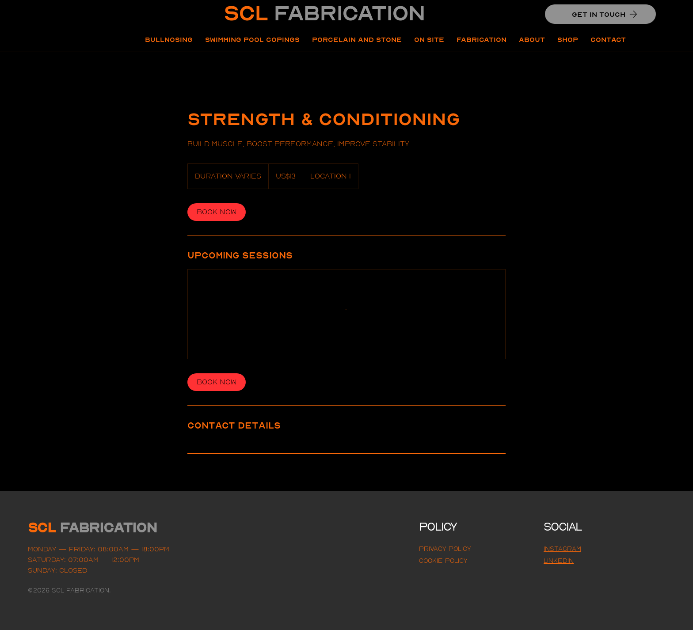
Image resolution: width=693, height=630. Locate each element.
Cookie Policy (443, 560)
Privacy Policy (445, 548)
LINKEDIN (559, 560)
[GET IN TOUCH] (600, 14)
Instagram (562, 548)
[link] (216, 212)
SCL (324, 13)
